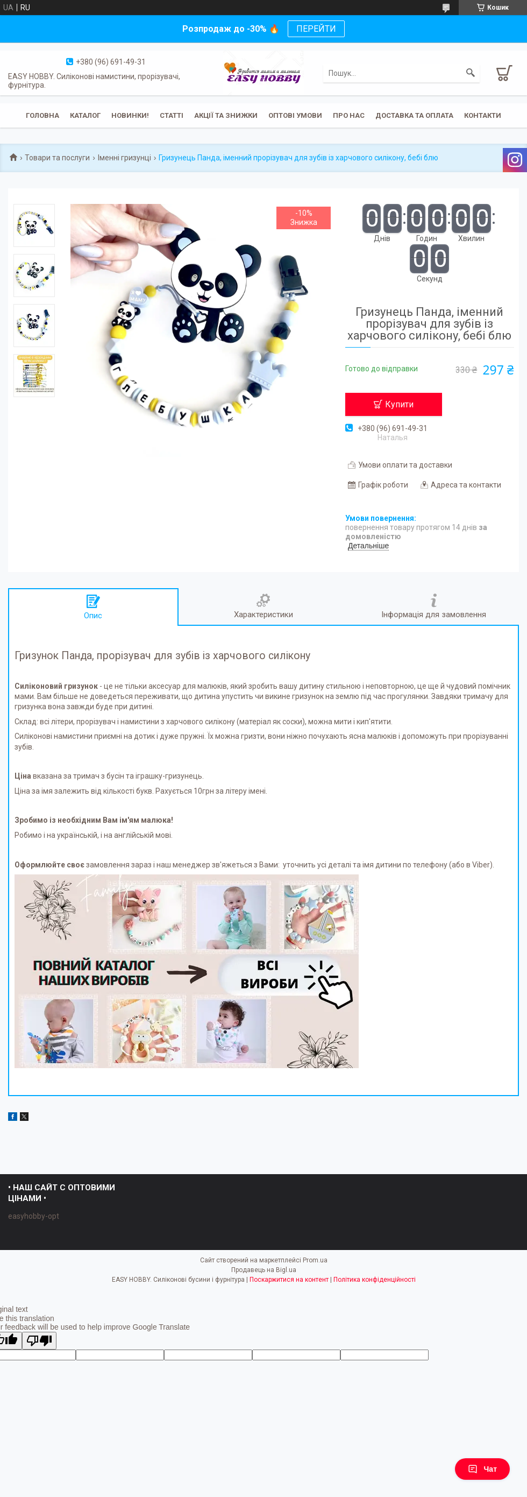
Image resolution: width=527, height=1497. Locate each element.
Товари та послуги (57, 157)
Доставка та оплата (414, 115)
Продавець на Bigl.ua (263, 1270)
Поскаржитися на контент (289, 1279)
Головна (42, 115)
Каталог (85, 115)
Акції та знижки (226, 115)
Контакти (482, 115)
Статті (171, 115)
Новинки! (130, 115)
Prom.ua (315, 1260)
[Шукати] (470, 73)
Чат (482, 1469)
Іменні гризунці (124, 157)
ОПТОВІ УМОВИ (295, 115)
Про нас (349, 115)
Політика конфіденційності (374, 1279)
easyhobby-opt (33, 1216)
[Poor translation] (39, 1341)
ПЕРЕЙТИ (316, 29)
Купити (399, 404)
